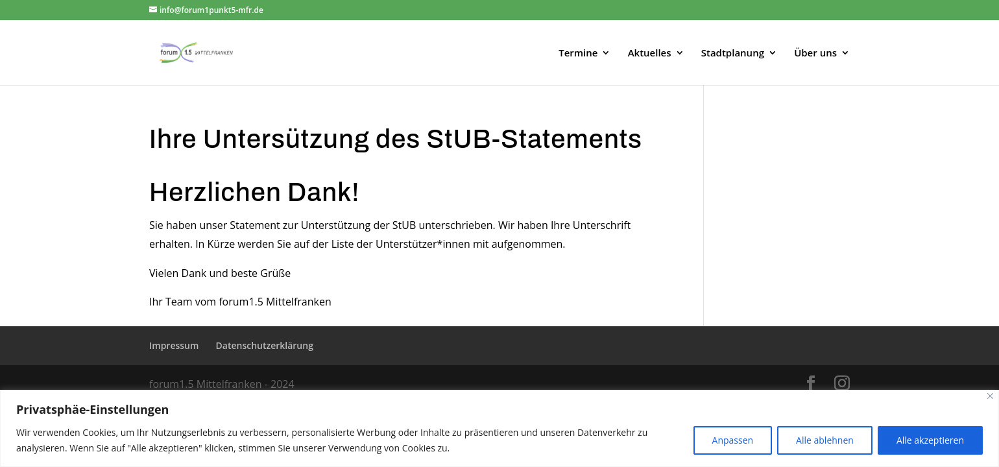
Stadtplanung (732, 53)
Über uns (815, 53)
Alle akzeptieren (930, 440)
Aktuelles (649, 53)
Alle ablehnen (825, 440)
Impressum (174, 345)
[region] (499, 428)
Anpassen (733, 440)
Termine (578, 53)
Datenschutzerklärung (264, 345)
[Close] (990, 396)
